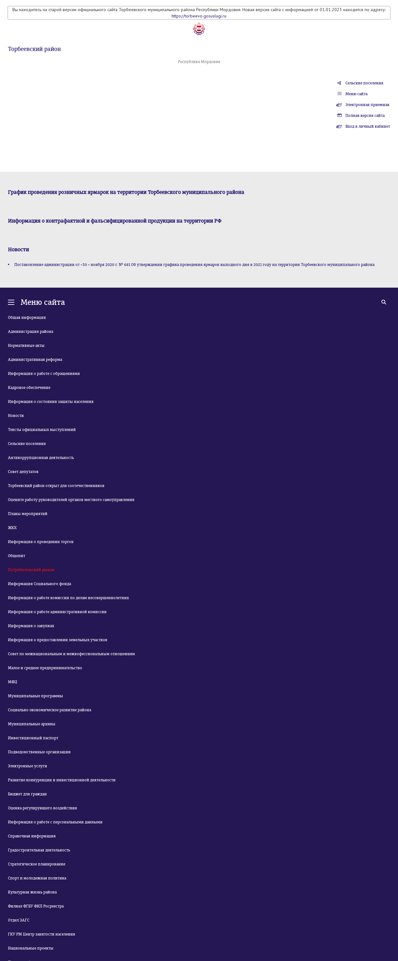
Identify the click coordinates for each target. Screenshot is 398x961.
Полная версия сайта (365, 115)
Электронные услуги (27, 766)
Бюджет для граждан (27, 794)
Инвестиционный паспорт (33, 738)
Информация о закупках (31, 626)
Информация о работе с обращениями (44, 373)
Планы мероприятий (27, 514)
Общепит (16, 556)
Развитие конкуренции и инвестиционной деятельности (62, 780)
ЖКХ (12, 528)
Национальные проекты (30, 948)
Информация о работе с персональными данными (55, 822)
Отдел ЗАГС (18, 920)
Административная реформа (35, 359)
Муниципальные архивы (31, 724)
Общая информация (27, 317)
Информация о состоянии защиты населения (51, 401)
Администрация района (30, 331)
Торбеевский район (34, 49)
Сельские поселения (364, 83)
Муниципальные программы (35, 696)
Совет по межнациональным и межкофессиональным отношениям (71, 654)
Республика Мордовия (199, 62)
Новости (16, 415)
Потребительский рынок (31, 570)
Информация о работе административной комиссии (57, 612)
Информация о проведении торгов (41, 542)
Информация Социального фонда (39, 584)
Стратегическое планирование (36, 864)
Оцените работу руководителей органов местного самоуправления (71, 500)
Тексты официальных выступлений (42, 429)
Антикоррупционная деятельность (41, 457)
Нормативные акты (26, 345)
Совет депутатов (23, 472)
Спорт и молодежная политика (37, 878)
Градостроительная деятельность (39, 850)
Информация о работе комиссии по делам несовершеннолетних (68, 598)
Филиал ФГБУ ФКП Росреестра (36, 906)
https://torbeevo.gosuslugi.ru (199, 16)
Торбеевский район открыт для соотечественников (56, 486)
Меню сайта (356, 94)
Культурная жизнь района (32, 892)
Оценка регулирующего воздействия (42, 808)
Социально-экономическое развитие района (49, 710)
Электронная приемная (367, 105)
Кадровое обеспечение (29, 387)
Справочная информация (32, 836)
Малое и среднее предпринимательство (45, 668)
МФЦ (12, 682)
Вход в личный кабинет (367, 126)
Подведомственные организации (39, 752)
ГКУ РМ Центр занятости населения (41, 934)
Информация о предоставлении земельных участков (57, 640)
